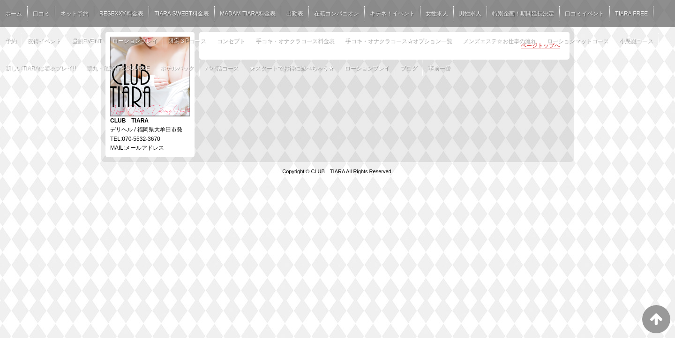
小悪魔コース (636, 41)
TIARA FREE (631, 13)
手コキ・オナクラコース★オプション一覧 (398, 41)
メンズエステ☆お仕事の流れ (499, 41)
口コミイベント (584, 13)
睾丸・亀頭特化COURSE (118, 68)
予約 (10, 41)
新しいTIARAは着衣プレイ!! (40, 68)
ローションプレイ (135, 41)
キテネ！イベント (392, 13)
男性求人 (470, 13)
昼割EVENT (87, 41)
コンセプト (231, 41)
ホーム (13, 13)
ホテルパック (177, 68)
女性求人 (437, 13)
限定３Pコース (187, 41)
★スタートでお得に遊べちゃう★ (291, 68)
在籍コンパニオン (336, 13)
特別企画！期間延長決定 (523, 13)
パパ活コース (222, 68)
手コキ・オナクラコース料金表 (294, 41)
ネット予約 (74, 13)
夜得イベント (44, 41)
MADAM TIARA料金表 (248, 13)
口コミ (41, 13)
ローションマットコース (577, 41)
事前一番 (439, 68)
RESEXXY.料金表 (121, 13)
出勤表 (294, 13)
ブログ (408, 68)
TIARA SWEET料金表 (181, 13)
